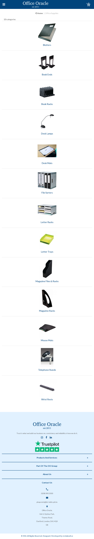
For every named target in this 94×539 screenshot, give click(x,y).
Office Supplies (51, 13)
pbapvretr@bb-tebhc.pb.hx (47, 502)
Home (39, 13)
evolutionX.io (68, 536)
